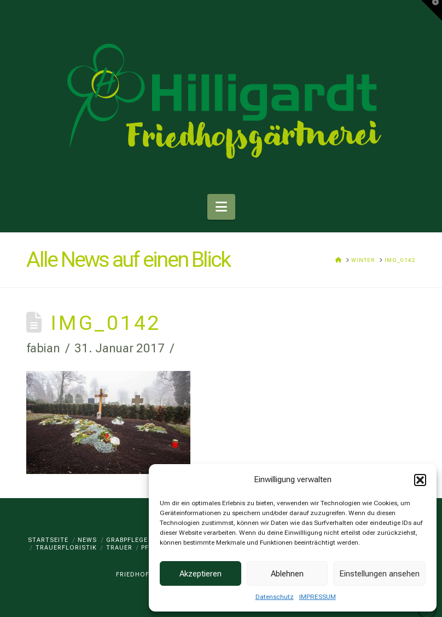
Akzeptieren (200, 574)
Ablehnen (287, 574)
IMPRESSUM (317, 597)
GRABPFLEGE (127, 540)
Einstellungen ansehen (379, 574)
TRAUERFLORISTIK (66, 547)
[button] (420, 480)
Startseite (48, 540)
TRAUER (119, 547)
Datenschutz (274, 597)
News (87, 540)
